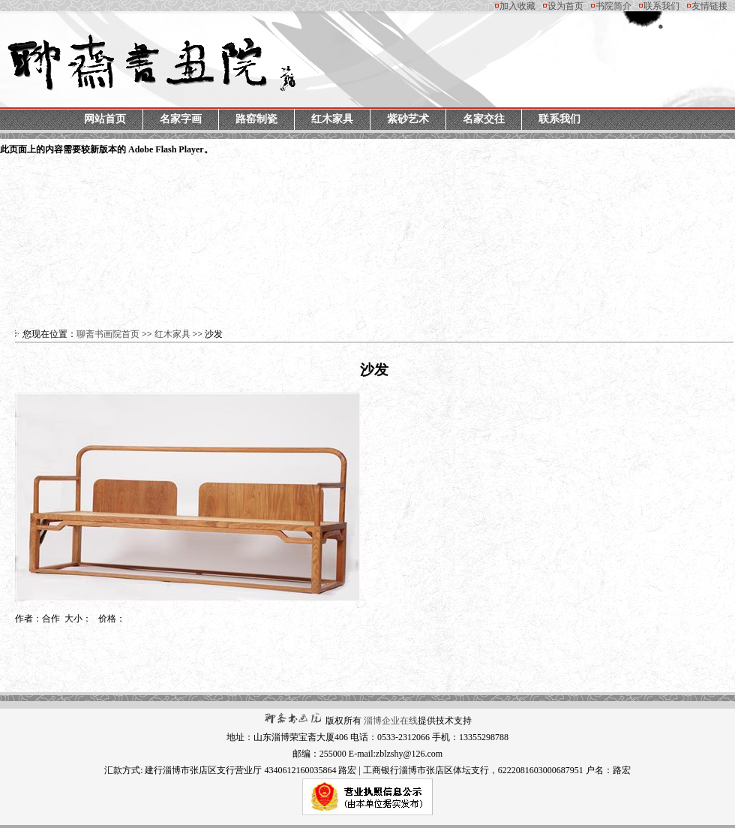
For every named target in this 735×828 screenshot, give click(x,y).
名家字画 (181, 119)
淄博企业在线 (391, 720)
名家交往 (484, 119)
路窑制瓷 (257, 119)
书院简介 (614, 6)
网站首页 (105, 119)
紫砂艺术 (408, 119)
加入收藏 (518, 6)
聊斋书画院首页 (108, 334)
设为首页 (566, 6)
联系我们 (662, 6)
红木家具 (332, 119)
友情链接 (710, 6)
